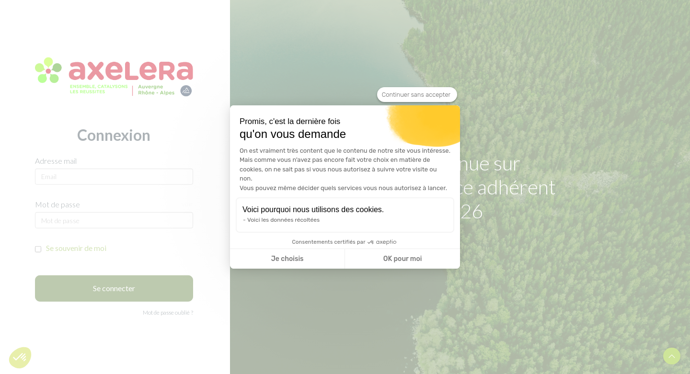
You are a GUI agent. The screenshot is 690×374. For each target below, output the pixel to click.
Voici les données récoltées (283, 219)
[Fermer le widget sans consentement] (417, 94)
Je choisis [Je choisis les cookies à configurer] (287, 259)
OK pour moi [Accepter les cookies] (402, 259)
